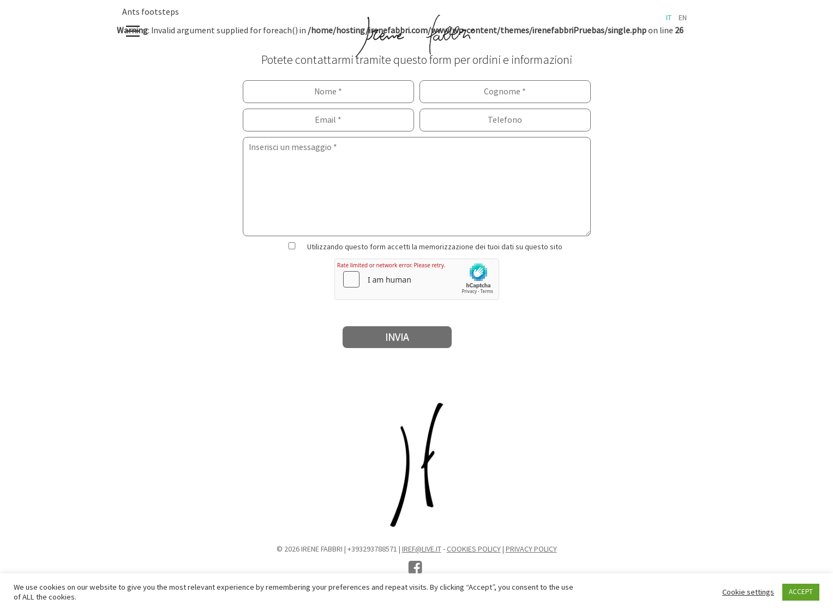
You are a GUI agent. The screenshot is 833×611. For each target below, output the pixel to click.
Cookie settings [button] (748, 592)
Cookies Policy (474, 549)
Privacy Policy (531, 549)
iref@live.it (421, 549)
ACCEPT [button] (801, 592)
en (683, 18)
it (669, 18)
